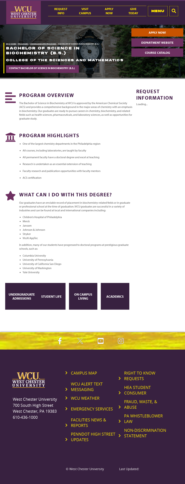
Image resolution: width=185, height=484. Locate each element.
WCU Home (11, 44)
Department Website (157, 42)
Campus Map (84, 373)
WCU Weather (85, 398)
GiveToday (133, 11)
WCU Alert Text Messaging (87, 386)
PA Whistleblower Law (143, 418)
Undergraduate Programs (43, 44)
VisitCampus (85, 11)
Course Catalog (157, 52)
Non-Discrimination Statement (145, 433)
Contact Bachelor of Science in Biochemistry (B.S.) (42, 68)
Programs (23, 44)
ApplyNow (109, 11)
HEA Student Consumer (137, 390)
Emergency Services (92, 409)
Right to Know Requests (139, 375)
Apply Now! (157, 32)
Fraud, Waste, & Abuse (140, 404)
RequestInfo (60, 11)
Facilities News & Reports (88, 422)
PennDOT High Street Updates (93, 436)
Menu (157, 11)
